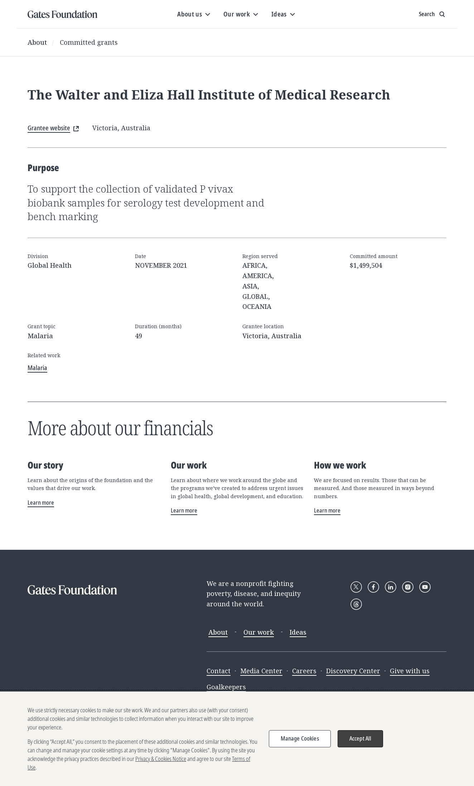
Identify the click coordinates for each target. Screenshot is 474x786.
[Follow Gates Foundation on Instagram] (407, 587)
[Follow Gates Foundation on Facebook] (373, 587)
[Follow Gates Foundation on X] (356, 587)
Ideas (298, 632)
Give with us (410, 670)
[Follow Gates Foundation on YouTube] (425, 587)
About (37, 42)
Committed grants (89, 42)
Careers (304, 670)
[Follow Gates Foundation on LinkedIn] (390, 587)
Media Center (261, 670)
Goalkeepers (226, 687)
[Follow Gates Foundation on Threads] (356, 604)
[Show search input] (432, 14)
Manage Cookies (300, 739)
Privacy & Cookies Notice (160, 759)
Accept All (360, 739)
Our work (258, 632)
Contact (219, 670)
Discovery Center (353, 670)
